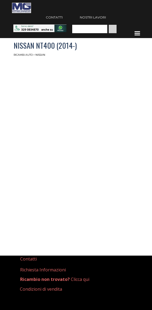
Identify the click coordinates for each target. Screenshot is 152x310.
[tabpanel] (44, 259)
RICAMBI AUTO (23, 54)
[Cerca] (90, 28)
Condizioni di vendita (41, 289)
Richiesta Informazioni (43, 270)
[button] (39, 27)
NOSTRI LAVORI (93, 17)
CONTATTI (54, 17)
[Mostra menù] (137, 33)
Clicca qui (54, 279)
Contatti (28, 259)
